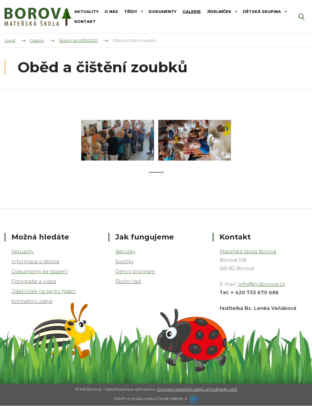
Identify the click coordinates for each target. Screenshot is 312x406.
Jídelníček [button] (220, 11)
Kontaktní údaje (32, 301)
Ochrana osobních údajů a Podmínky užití (196, 389)
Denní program (135, 271)
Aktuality (22, 252)
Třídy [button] (131, 11)
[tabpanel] (117, 140)
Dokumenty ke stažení (39, 271)
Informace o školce (35, 261)
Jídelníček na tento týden (43, 291)
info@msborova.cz (261, 284)
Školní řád (128, 281)
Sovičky (124, 261)
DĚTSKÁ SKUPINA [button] (262, 11)
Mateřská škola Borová (248, 252)
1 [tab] (156, 172)
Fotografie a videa (33, 281)
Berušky (125, 252)
